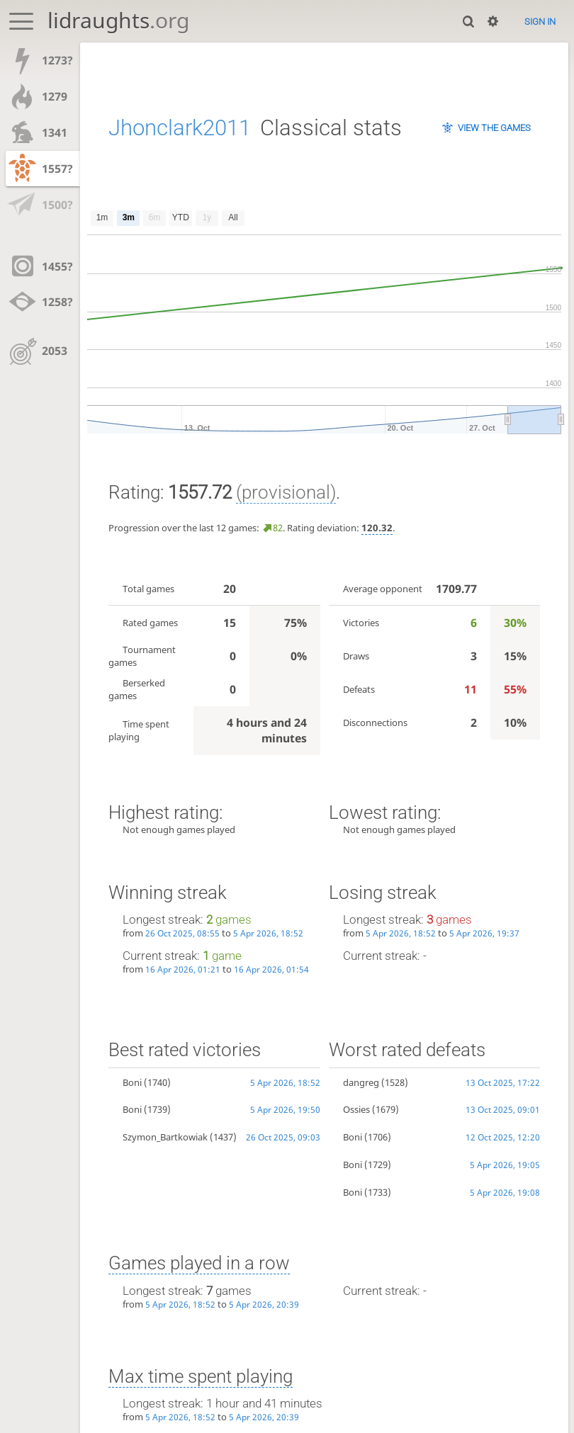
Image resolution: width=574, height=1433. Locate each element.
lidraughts (118, 20)
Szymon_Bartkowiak (165, 1137)
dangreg (361, 1082)
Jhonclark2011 (179, 128)
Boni (132, 1082)
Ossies (356, 1109)
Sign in (540, 21)
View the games (494, 128)
